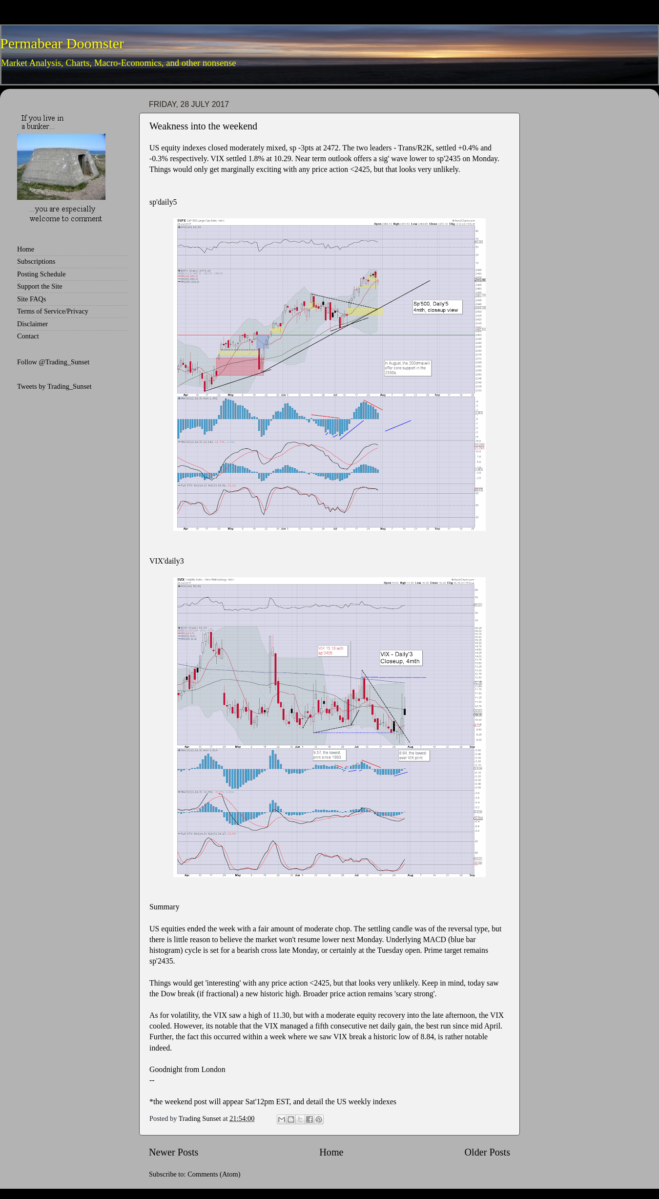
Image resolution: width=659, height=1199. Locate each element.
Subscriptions (36, 261)
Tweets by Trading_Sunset (54, 386)
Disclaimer (32, 324)
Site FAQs (31, 299)
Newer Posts (173, 1152)
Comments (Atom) (213, 1174)
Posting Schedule (41, 274)
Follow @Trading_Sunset (53, 362)
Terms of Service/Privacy (52, 311)
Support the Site (39, 286)
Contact (28, 336)
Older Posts (487, 1152)
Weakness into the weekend (203, 126)
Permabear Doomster (62, 43)
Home (331, 1152)
